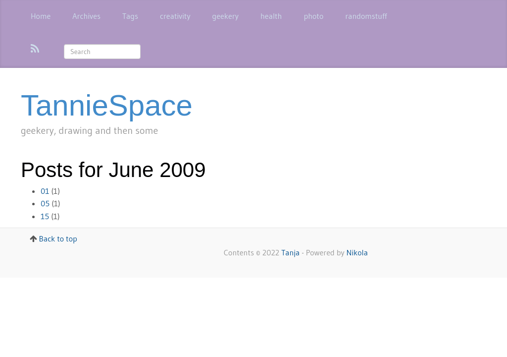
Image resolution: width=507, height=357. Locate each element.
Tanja (290, 252)
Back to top (58, 238)
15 (45, 216)
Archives (86, 16)
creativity (175, 16)
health (271, 16)
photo (313, 16)
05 (45, 203)
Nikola (357, 252)
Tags (130, 16)
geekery (225, 16)
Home (41, 16)
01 (45, 191)
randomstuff (366, 16)
